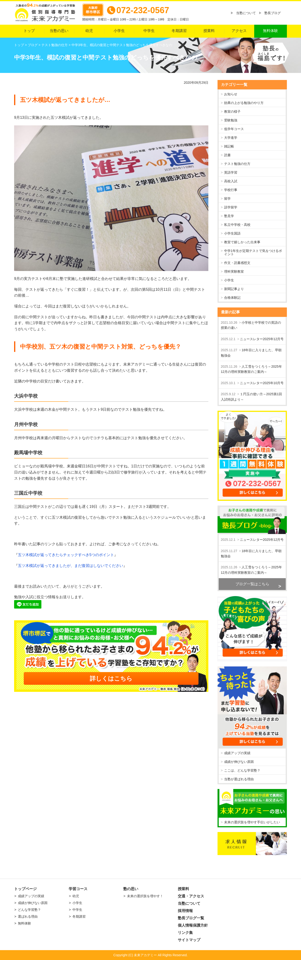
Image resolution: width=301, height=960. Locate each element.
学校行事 (230, 190)
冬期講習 (179, 31)
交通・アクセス (191, 896)
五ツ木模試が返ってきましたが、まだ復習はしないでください (70, 566)
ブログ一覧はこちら (252, 584)
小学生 (119, 31)
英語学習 (230, 172)
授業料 (209, 31)
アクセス (239, 31)
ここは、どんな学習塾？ (242, 770)
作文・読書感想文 (237, 263)
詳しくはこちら (111, 678)
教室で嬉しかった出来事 (242, 242)
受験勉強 (230, 120)
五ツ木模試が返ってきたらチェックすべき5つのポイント (66, 555)
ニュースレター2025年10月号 (262, 383)
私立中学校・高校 (237, 225)
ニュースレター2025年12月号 (262, 339)
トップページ (25, 889)
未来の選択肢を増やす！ (145, 896)
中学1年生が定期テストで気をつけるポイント (253, 252)
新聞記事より (234, 289)
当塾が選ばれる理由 (239, 779)
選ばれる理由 (28, 916)
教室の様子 (232, 111)
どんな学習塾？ (29, 910)
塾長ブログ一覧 (191, 918)
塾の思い (130, 889)
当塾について (246, 13)
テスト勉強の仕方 (237, 164)
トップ (29, 31)
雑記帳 (229, 146)
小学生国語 (232, 233)
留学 (227, 198)
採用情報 (185, 911)
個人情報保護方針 (193, 925)
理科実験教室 (234, 271)
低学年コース (234, 129)
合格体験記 (232, 297)
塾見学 (229, 216)
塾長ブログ (272, 13)
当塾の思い (59, 31)
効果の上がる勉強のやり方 (244, 103)
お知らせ (230, 94)
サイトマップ (189, 940)
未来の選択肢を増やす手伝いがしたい (252, 822)
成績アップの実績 (237, 753)
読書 (227, 155)
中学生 (149, 31)
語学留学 (230, 207)
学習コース (78, 889)
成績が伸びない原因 (239, 762)
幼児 (89, 31)
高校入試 (230, 181)
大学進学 (230, 137)
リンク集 (185, 933)
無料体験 (270, 31)
